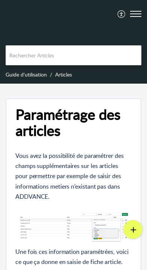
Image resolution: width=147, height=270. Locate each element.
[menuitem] (121, 13)
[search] (73, 55)
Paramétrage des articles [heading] (67, 123)
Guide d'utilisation (26, 74)
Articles (63, 74)
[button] (121, 13)
